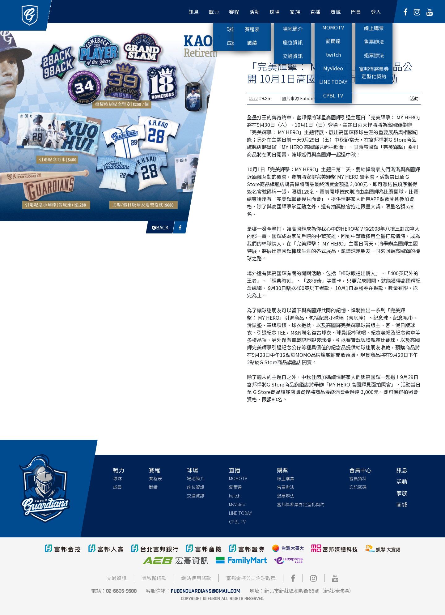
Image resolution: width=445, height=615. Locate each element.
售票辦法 (285, 487)
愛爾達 (235, 487)
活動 (401, 481)
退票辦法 (285, 496)
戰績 (153, 487)
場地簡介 (195, 478)
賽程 (154, 470)
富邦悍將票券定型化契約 (300, 504)
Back (160, 227)
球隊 (117, 478)
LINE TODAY (240, 513)
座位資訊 (195, 487)
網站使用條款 (196, 578)
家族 (401, 493)
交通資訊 (195, 496)
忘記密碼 (358, 487)
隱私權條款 (154, 578)
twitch (234, 496)
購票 (282, 470)
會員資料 (358, 478)
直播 (234, 470)
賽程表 (155, 478)
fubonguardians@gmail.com (205, 591)
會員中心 (360, 470)
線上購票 (285, 478)
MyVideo (237, 504)
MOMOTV (238, 478)
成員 (117, 487)
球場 (192, 470)
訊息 (401, 470)
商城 (401, 504)
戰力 (118, 470)
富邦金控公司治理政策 (251, 578)
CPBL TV (237, 522)
